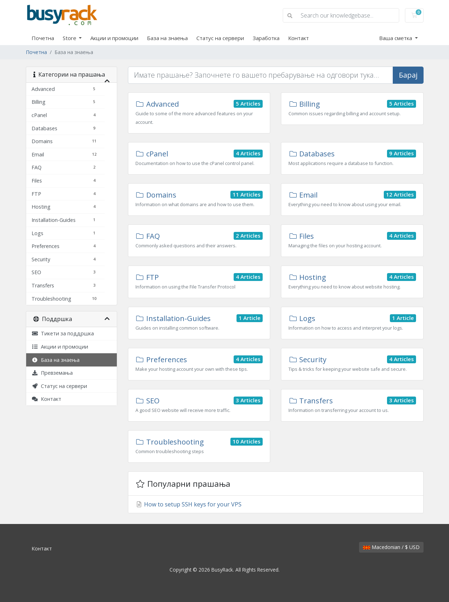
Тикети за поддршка (63, 333)
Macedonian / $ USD (391, 547)
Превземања (52, 372)
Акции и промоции (114, 38)
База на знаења (167, 38)
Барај (408, 75)
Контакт (298, 38)
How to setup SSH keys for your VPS (188, 504)
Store (70, 38)
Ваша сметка (396, 38)
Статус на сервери (220, 38)
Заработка (266, 38)
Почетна (43, 38)
